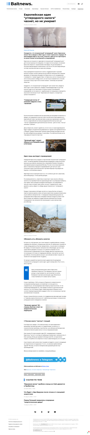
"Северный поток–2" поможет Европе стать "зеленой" (32, 101)
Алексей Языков (29, 50)
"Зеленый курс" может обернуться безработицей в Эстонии (34, 142)
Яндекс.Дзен (45, 366)
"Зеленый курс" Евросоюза (48, 369)
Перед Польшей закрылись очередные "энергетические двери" (39, 401)
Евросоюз (29, 369)
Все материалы (71, 3)
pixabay (27, 48)
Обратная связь (12, 429)
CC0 (24, 48)
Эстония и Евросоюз (37, 369)
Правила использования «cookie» (15, 424)
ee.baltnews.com (44, 424)
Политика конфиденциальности (15, 421)
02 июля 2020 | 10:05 (29, 389)
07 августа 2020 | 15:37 (30, 397)
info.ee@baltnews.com (37, 430)
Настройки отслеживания (14, 426)
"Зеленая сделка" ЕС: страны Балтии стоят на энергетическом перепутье (33, 307)
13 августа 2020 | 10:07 (30, 405)
